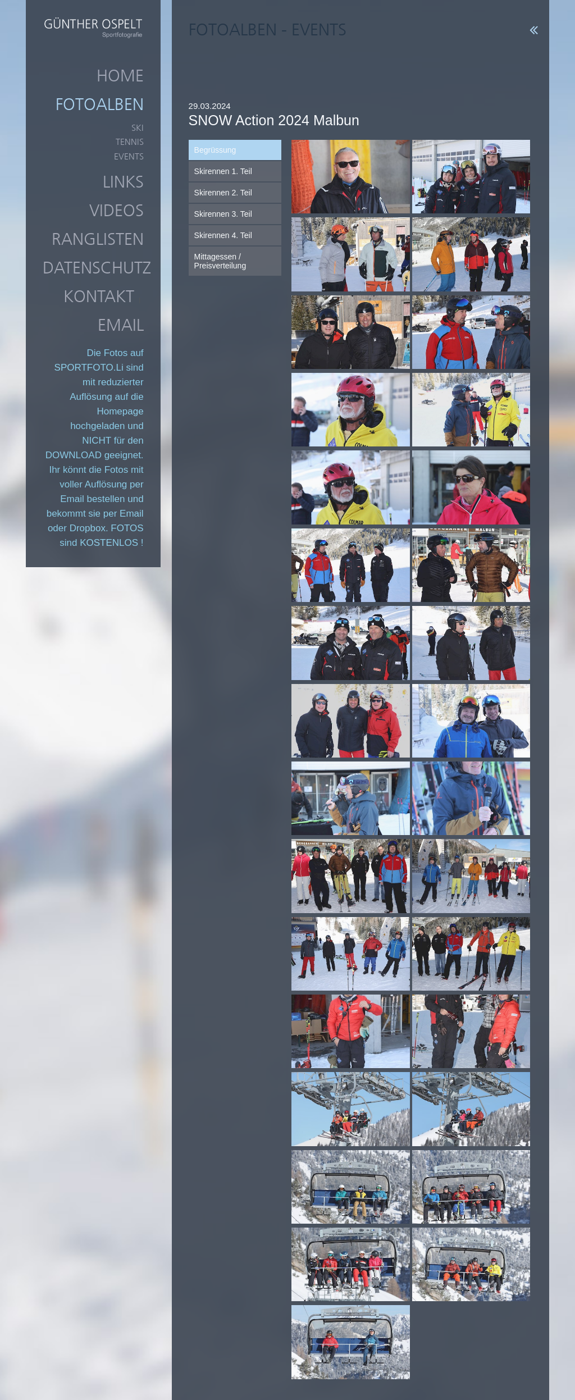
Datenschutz (97, 268)
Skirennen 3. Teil (223, 213)
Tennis (130, 141)
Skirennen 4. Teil (223, 235)
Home (120, 76)
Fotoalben (100, 104)
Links (123, 182)
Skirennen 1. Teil (223, 171)
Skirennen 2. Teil (223, 192)
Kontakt (98, 296)
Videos (116, 210)
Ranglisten (98, 239)
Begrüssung (215, 149)
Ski (137, 127)
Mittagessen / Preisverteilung (220, 261)
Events (129, 156)
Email (121, 325)
